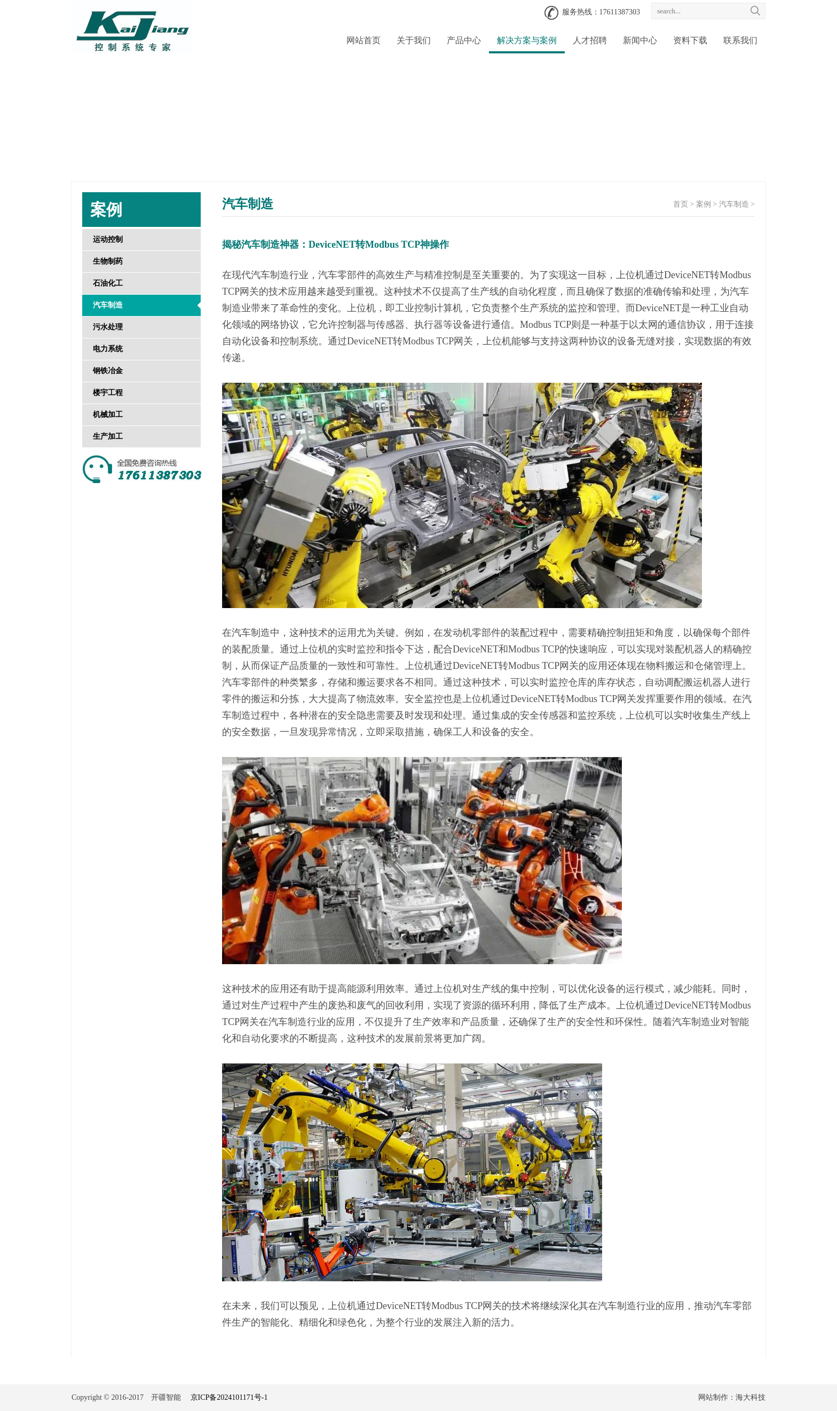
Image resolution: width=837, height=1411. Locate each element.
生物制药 (108, 261)
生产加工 (108, 436)
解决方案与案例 (527, 40)
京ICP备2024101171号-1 (229, 1397)
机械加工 (108, 415)
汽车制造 (108, 305)
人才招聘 (590, 40)
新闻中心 (640, 40)
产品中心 (464, 40)
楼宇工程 (108, 393)
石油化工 (108, 283)
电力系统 (108, 349)
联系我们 (740, 40)
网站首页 (363, 40)
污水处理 (108, 327)
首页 (680, 204)
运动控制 (108, 239)
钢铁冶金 (108, 371)
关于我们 (414, 40)
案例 (703, 204)
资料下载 (690, 40)
